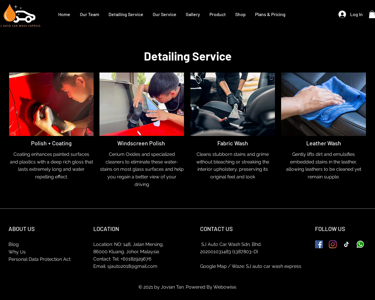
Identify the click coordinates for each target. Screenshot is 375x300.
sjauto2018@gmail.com (132, 266)
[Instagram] (333, 244)
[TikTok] (346, 244)
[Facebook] (319, 244)
